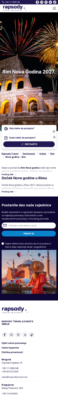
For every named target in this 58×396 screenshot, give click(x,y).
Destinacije (29, 153)
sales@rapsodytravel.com (14, 376)
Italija (42, 153)
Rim (52, 153)
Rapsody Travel (10, 153)
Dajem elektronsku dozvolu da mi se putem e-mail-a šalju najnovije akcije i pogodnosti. (28, 245)
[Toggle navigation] (54, 8)
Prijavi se (28, 233)
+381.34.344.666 (10, 393)
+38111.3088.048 (11, 2)
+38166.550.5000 (10, 371)
